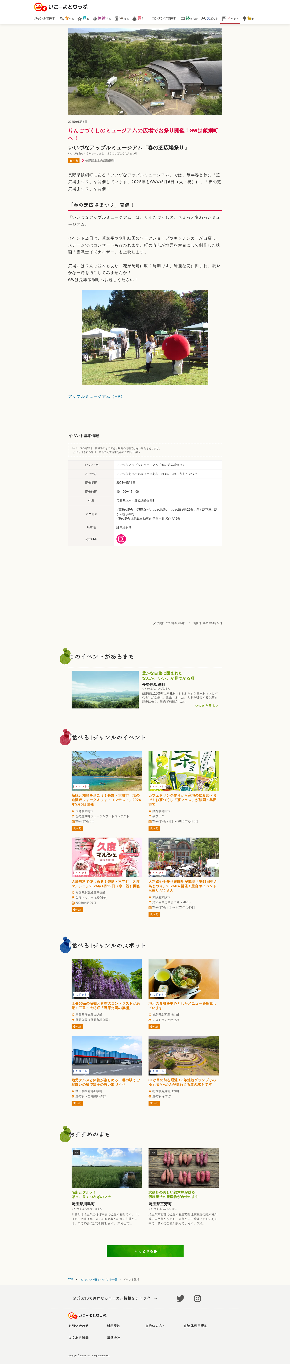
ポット (209, 18)
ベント (230, 18)
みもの (189, 18)
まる (122, 18)
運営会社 (113, 1337)
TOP (70, 1279)
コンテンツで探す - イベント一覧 (98, 1279)
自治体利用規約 (196, 1325)
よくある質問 (78, 1337)
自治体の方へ (155, 1325)
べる (67, 18)
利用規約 (113, 1325)
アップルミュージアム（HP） (96, 396)
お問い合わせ (78, 1325)
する (102, 18)
